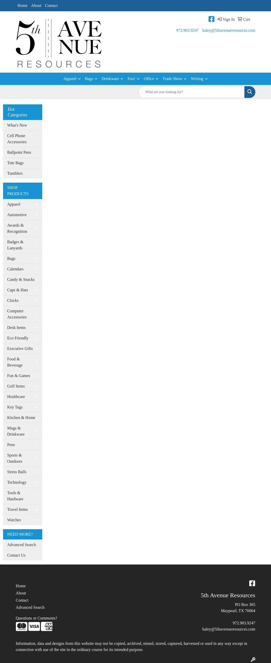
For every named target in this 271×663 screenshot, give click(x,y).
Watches (14, 520)
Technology (16, 482)
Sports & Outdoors (15, 458)
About (36, 5)
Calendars (15, 269)
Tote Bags (15, 163)
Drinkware (110, 78)
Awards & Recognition (17, 228)
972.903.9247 (187, 30)
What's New (17, 125)
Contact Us (16, 555)
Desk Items (16, 327)
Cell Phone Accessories (17, 139)
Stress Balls (16, 472)
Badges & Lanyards (15, 245)
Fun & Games (18, 375)
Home (23, 5)
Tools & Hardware (15, 496)
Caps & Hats (17, 290)
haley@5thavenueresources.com (228, 30)
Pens (11, 445)
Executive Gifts (20, 348)
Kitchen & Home (21, 417)
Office (149, 78)
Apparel (70, 78)
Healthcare (16, 396)
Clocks (12, 300)
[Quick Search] (192, 92)
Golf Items (16, 386)
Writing (197, 78)
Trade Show (172, 78)
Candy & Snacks (21, 279)
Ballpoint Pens (19, 152)
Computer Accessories (17, 314)
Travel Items (17, 509)
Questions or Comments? (36, 618)
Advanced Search (21, 545)
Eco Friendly (17, 338)
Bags (89, 78)
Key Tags (15, 407)
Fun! (131, 78)
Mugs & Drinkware (16, 431)
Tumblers (15, 173)
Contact (51, 5)
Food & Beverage (15, 362)
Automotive (17, 215)
